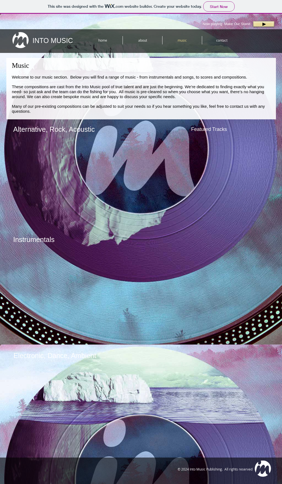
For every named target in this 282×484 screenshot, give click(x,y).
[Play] (263, 24)
